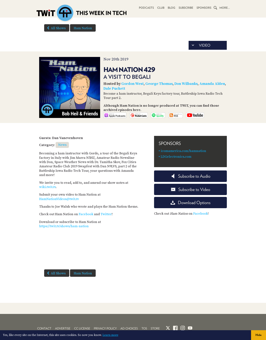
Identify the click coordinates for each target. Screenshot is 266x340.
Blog (171, 7)
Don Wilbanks (186, 84)
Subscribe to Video (190, 189)
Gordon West (132, 84)
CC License (82, 328)
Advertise (62, 328)
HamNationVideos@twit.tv (59, 199)
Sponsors (204, 7)
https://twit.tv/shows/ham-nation (64, 226)
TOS (144, 328)
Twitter (106, 214)
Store (155, 328)
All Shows (56, 28)
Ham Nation (83, 28)
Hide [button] (258, 335)
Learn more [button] (110, 335)
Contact (44, 328)
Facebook (86, 214)
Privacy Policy (105, 328)
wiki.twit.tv (47, 187)
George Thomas (159, 84)
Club (160, 7)
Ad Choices (129, 328)
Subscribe (186, 7)
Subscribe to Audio (190, 176)
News (62, 145)
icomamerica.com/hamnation (183, 151)
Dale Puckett (114, 88)
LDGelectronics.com (176, 157)
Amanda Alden (212, 84)
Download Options (190, 202)
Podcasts (146, 7)
